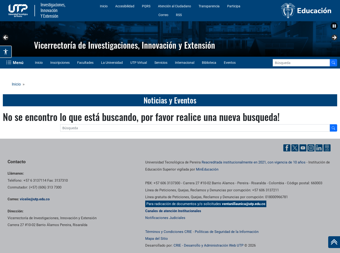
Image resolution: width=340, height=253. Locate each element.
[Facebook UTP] (286, 147)
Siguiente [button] (334, 37)
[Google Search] (301, 62)
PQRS (146, 6)
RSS (179, 15)
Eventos (230, 62)
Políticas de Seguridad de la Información (227, 232)
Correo (163, 15)
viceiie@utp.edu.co (35, 199)
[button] (334, 26)
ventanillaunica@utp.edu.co (243, 204)
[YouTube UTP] (302, 147)
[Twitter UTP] (294, 147)
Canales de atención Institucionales (173, 211)
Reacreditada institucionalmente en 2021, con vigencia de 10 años (254, 162)
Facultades (85, 62)
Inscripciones (60, 62)
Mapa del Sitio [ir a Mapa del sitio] (156, 238)
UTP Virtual (138, 62)
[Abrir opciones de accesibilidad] (6, 52)
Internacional (184, 62)
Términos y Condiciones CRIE (168, 232)
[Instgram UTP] (310, 147)
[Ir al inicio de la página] (334, 242)
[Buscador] (333, 62)
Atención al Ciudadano (174, 6)
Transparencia (209, 6)
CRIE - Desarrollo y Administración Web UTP (208, 245)
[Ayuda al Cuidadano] (327, 147)
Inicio (104, 6)
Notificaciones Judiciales (165, 218)
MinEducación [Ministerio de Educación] (207, 169)
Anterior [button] (5, 37)
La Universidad (112, 62)
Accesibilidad (124, 6)
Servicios (160, 62)
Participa (233, 6)
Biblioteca (209, 62)
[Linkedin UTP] (319, 147)
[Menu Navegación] (15, 63)
